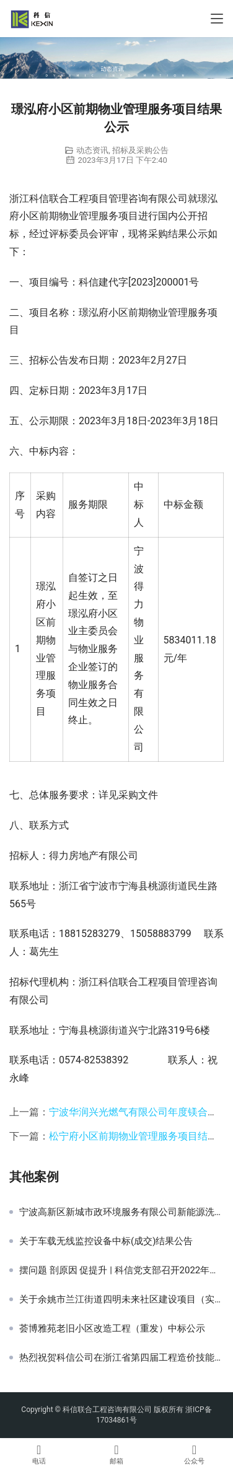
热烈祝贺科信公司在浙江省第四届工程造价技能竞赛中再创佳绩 (121, 1357)
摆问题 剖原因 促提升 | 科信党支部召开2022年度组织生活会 (121, 1270)
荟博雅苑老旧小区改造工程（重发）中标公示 (112, 1328)
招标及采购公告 (140, 150)
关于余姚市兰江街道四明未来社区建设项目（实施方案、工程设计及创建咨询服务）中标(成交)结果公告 (121, 1299)
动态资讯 (92, 150)
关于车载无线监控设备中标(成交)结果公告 (106, 1241)
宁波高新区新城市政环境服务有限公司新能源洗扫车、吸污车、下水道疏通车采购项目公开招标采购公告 (121, 1212)
